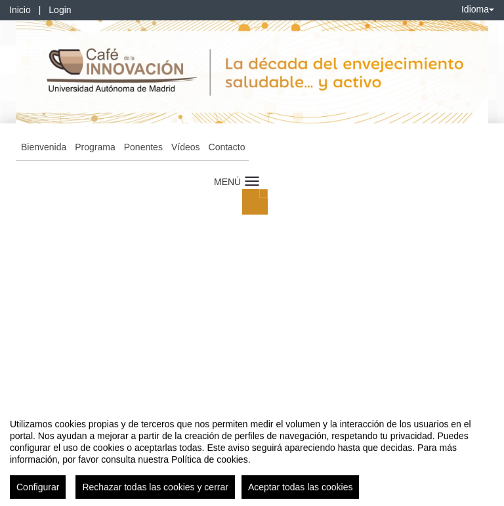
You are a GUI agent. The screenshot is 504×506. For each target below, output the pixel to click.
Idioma (477, 9)
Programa (95, 147)
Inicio (20, 10)
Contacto (227, 147)
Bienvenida (43, 147)
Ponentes (143, 147)
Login (60, 10)
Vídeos (185, 147)
